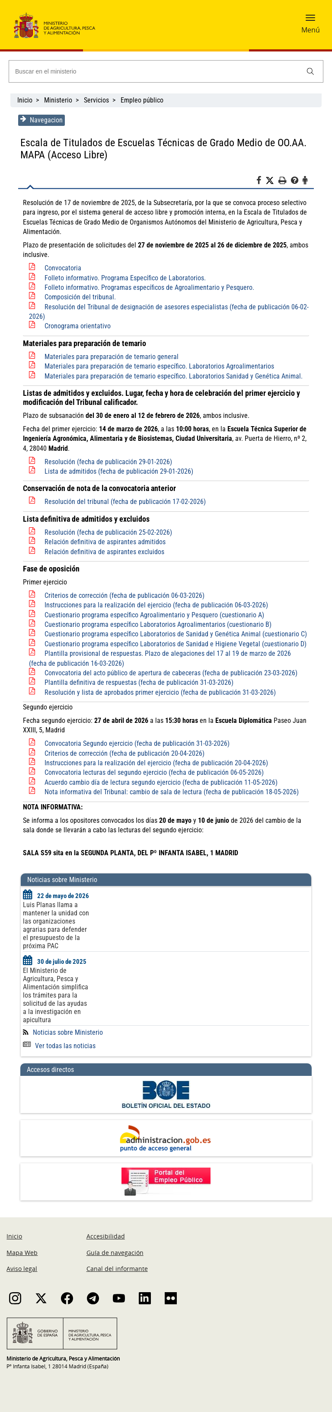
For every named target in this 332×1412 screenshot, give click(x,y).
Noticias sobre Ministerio (67, 1032)
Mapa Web (22, 1252)
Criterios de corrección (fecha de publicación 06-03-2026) (123, 595)
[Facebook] (262, 181)
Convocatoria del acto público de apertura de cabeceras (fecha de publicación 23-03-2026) (169, 673)
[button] (310, 20)
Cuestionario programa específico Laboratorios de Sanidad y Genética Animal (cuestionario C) (174, 634)
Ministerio (58, 100)
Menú (310, 30)
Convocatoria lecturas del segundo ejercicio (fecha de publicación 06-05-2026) (152, 772)
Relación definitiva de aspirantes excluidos (103, 552)
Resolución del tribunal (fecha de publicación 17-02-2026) (123, 501)
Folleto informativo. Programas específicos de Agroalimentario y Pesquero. (148, 287)
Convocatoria (61, 268)
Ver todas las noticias (58, 1046)
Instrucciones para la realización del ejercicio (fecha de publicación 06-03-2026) (155, 605)
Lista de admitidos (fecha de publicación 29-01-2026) (117, 471)
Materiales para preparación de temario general (110, 357)
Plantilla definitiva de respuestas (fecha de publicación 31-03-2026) (137, 682)
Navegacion (40, 120)
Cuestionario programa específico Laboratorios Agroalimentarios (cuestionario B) (156, 624)
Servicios (96, 100)
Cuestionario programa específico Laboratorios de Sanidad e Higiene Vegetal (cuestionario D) (174, 644)
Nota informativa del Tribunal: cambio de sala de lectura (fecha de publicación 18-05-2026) (170, 792)
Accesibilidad (105, 1236)
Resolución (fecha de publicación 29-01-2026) (107, 462)
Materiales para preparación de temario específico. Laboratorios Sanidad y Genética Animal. (172, 376)
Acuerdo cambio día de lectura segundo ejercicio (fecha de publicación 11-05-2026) (159, 782)
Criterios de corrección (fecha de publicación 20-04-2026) (123, 753)
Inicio (24, 100)
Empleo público (142, 100)
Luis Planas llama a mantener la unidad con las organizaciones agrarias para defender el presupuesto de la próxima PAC (55, 925)
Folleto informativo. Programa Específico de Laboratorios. (123, 278)
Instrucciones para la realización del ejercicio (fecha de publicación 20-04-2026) (155, 763)
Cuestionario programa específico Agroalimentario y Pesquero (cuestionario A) (153, 615)
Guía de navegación (115, 1252)
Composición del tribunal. (79, 297)
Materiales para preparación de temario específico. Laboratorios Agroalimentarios (158, 366)
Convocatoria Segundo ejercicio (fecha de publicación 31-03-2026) (135, 743)
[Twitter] (273, 181)
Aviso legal (21, 1268)
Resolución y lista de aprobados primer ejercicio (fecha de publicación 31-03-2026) (159, 692)
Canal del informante (117, 1268)
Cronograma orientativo (76, 326)
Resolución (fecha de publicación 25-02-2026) (107, 532)
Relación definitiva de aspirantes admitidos (103, 542)
